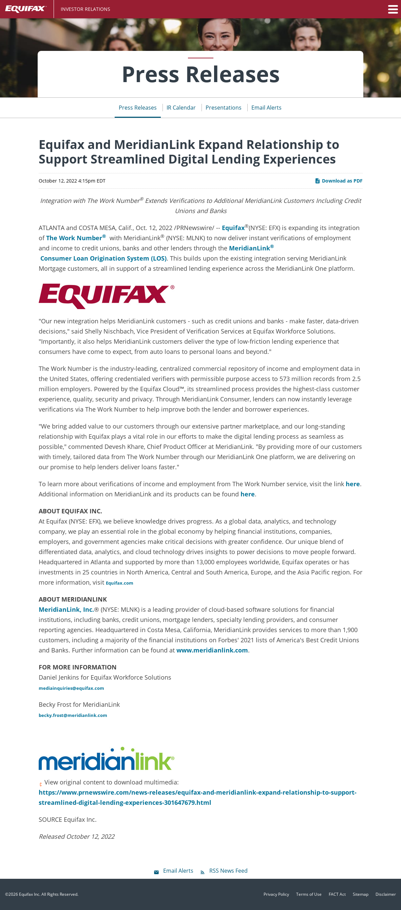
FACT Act (337, 894)
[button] (392, 9)
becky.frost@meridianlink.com (73, 715)
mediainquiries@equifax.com (71, 688)
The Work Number (76, 237)
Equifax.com (119, 583)
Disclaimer (386, 894)
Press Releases (138, 107)
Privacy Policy (276, 894)
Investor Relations (85, 9)
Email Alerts (266, 107)
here (353, 484)
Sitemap (360, 894)
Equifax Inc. (29, 894)
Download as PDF (338, 180)
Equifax (233, 228)
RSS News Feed (228, 870)
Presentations (224, 107)
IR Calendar (181, 107)
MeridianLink (249, 248)
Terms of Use (309, 894)
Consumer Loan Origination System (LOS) (103, 258)
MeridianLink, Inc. (66, 609)
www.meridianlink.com (212, 650)
